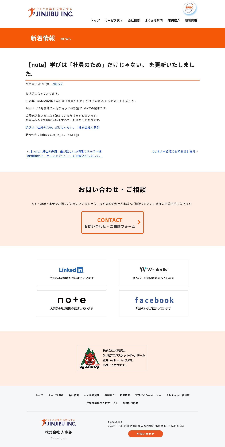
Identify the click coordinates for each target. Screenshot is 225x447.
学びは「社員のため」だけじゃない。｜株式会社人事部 (62, 127)
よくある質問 (92, 395)
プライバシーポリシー (148, 395)
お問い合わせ (130, 403)
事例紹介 (109, 395)
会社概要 (74, 395)
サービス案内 (56, 395)
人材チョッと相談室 (178, 395)
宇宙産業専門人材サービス (102, 403)
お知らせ (57, 84)
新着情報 (125, 395)
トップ (39, 395)
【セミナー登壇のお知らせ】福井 (173, 151)
